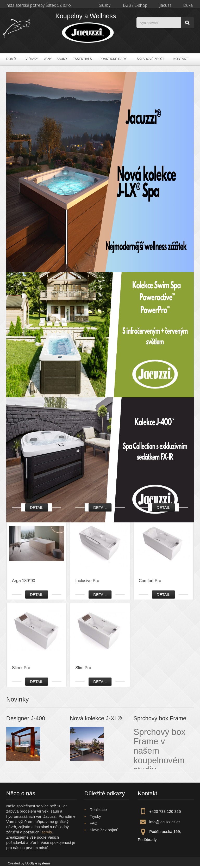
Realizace (98, 809)
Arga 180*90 (23, 580)
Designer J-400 (25, 718)
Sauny (62, 59)
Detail (36, 507)
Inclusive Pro (87, 580)
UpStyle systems (38, 863)
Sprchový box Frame (159, 718)
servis (47, 832)
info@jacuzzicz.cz (164, 822)
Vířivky (32, 59)
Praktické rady (113, 59)
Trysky (95, 816)
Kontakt (180, 59)
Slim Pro (83, 668)
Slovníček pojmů (104, 830)
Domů (11, 59)
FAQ (93, 823)
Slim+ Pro (21, 668)
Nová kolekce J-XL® (96, 718)
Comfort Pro (150, 580)
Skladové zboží (150, 59)
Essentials (82, 59)
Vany (48, 59)
